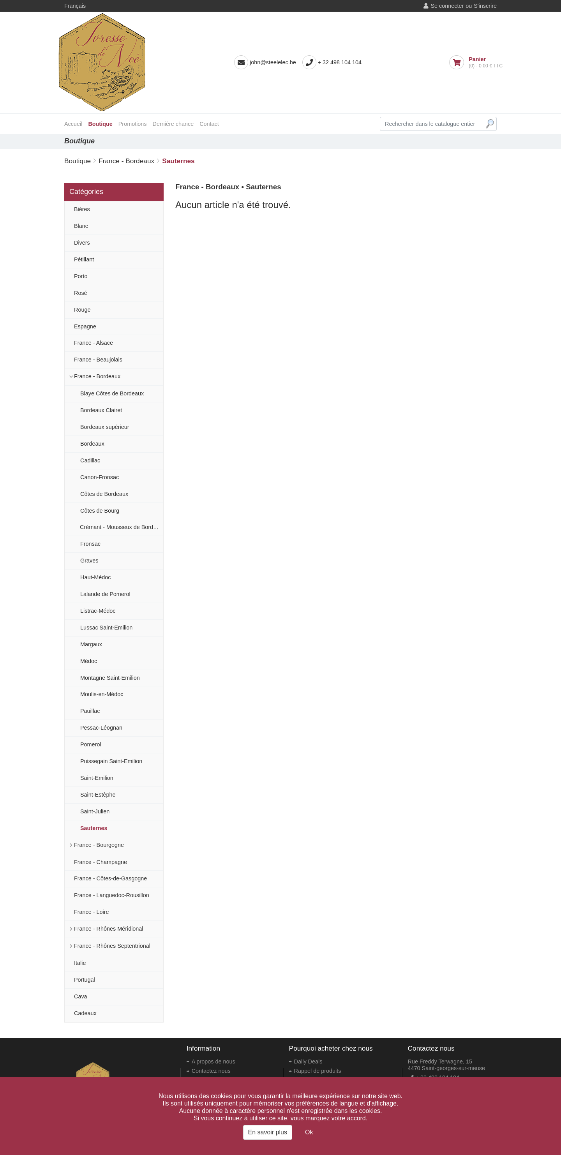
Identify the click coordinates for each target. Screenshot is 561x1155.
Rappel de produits (317, 1071)
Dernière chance (173, 124)
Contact (209, 124)
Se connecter (447, 6)
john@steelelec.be (273, 62)
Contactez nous (211, 1071)
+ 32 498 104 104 (340, 62)
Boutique (100, 124)
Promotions (132, 124)
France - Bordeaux (126, 161)
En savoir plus (268, 1132)
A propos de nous (213, 1061)
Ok (309, 1132)
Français (75, 6)
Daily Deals (308, 1061)
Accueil (73, 124)
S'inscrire (485, 6)
